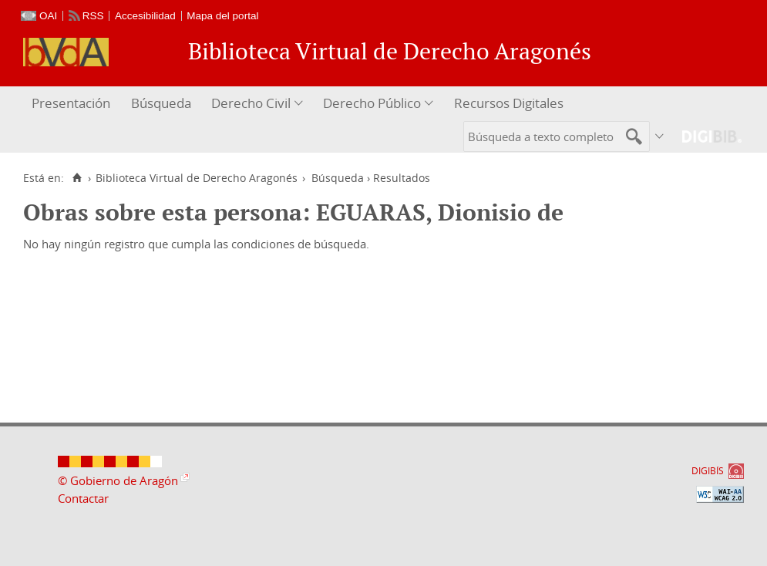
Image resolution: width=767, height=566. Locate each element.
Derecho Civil (251, 103)
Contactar (83, 498)
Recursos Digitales (508, 103)
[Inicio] (76, 178)
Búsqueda (161, 103)
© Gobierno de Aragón (118, 480)
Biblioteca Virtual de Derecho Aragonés (197, 178)
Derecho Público (372, 103)
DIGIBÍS (707, 470)
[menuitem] (72, 103)
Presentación (71, 103)
